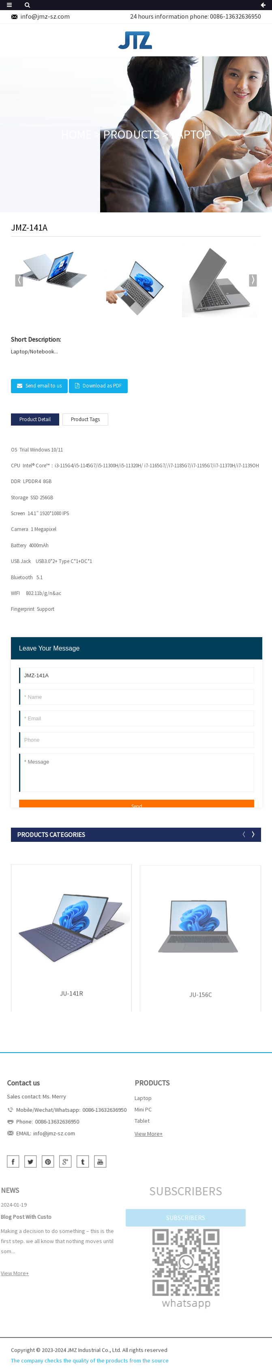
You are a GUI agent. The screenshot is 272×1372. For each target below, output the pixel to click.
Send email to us (44, 385)
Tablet (134, 1120)
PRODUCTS (131, 134)
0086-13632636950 (235, 16)
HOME (76, 134)
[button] (253, 280)
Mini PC (135, 1109)
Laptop (191, 134)
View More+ (141, 1133)
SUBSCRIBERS (176, 1218)
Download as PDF (102, 385)
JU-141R (71, 996)
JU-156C (200, 998)
